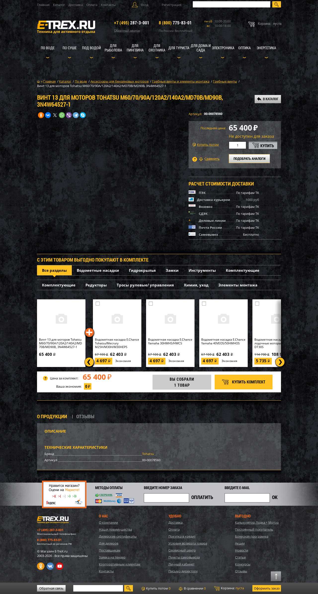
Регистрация (171, 4)
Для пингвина (135, 47)
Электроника (223, 47)
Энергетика (266, 47)
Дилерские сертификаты (118, 536)
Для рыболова (113, 47)
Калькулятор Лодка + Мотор (257, 522)
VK (50, 566)
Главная (43, 4)
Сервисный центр (182, 550)
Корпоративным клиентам (119, 564)
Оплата (91, 4)
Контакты (108, 4)
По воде (47, 47)
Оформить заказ (266, 588)
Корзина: (229, 588)
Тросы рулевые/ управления (145, 284)
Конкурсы (242, 564)
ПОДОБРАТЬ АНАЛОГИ (249, 158)
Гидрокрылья (142, 270)
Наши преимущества (115, 529)
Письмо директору (183, 571)
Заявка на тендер (112, 557)
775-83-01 (175, 23)
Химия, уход (196, 284)
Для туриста (178, 47)
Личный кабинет (181, 564)
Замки (172, 270)
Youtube (59, 566)
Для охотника (157, 47)
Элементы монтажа (237, 284)
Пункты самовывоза (184, 557)
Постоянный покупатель (254, 529)
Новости (241, 550)
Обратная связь (51, 588)
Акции (240, 543)
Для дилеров (108, 543)
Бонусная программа (251, 536)
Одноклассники (40, 566)
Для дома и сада (201, 47)
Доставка (76, 4)
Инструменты (202, 270)
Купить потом (205, 144)
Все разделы (54, 270)
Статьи (240, 557)
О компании (108, 522)
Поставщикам (109, 550)
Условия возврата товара (187, 543)
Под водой (91, 47)
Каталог (59, 4)
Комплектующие (242, 270)
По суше (70, 47)
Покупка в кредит (182, 536)
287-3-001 (131, 23)
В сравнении (192, 588)
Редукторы (96, 284)
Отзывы (241, 571)
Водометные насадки (98, 270)
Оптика (244, 47)
